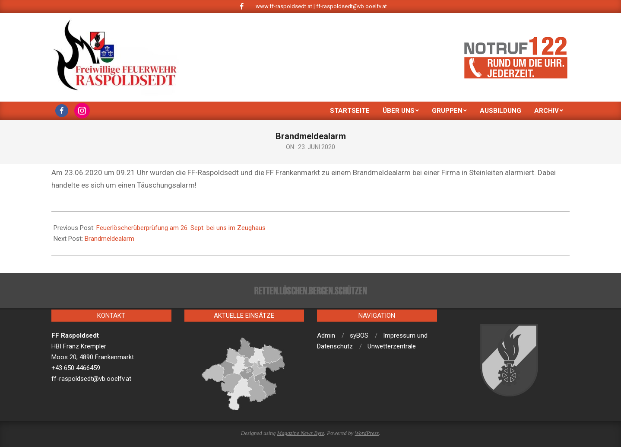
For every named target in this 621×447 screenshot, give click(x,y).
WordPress (367, 433)
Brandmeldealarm (109, 239)
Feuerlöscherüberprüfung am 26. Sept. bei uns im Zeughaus (181, 228)
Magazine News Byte (300, 433)
